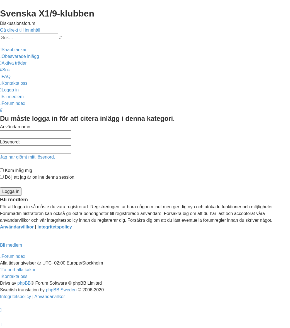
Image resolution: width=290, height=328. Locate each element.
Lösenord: (10, 142)
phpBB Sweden (61, 289)
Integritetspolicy (54, 227)
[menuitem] (19, 56)
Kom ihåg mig (16, 170)
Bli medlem (11, 245)
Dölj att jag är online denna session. (38, 177)
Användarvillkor (17, 227)
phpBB (24, 283)
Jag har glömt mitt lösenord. (27, 157)
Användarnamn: (16, 126)
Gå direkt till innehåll (20, 30)
